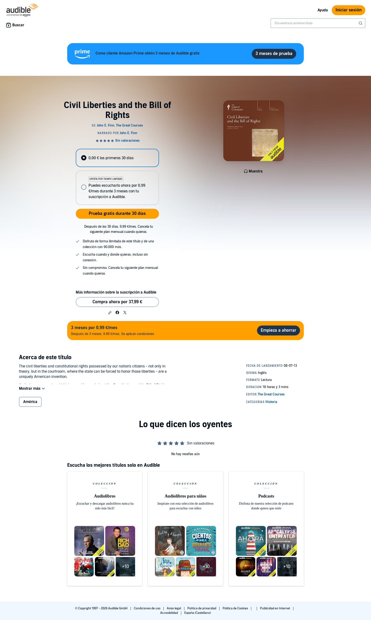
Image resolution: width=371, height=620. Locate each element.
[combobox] (318, 23)
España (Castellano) (197, 613)
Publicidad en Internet (275, 608)
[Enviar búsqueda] (361, 23)
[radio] (117, 158)
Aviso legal (174, 608)
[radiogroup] (117, 177)
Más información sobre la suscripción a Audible (116, 292)
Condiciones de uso (147, 608)
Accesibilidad (169, 613)
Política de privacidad (202, 608)
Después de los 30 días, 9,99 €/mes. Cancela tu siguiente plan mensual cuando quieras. (118, 229)
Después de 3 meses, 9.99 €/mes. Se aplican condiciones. (113, 330)
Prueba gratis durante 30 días (117, 213)
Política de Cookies (236, 608)
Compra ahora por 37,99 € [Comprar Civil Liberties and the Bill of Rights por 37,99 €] (117, 301)
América (30, 405)
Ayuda (323, 10)
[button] (110, 313)
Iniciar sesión (349, 10)
